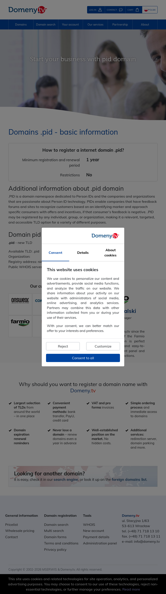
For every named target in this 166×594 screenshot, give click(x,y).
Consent (55, 252)
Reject (63, 346)
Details (83, 252)
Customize (103, 346)
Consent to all (83, 358)
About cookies (110, 252)
